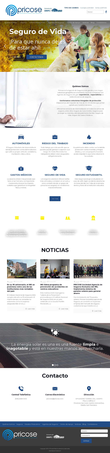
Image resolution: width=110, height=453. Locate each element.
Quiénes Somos (8, 424)
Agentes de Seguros (50, 424)
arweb (10, 281)
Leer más (31, 309)
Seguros (19, 424)
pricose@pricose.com (55, 399)
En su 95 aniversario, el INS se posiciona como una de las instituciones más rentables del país (21, 288)
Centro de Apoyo (66, 424)
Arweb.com (58, 450)
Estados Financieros (32, 424)
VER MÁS (17, 57)
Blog (84, 424)
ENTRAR (86, 441)
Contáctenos (92, 424)
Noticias (78, 424)
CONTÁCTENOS (36, 57)
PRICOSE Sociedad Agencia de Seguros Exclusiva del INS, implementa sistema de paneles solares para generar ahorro (88, 289)
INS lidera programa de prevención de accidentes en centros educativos (54, 287)
